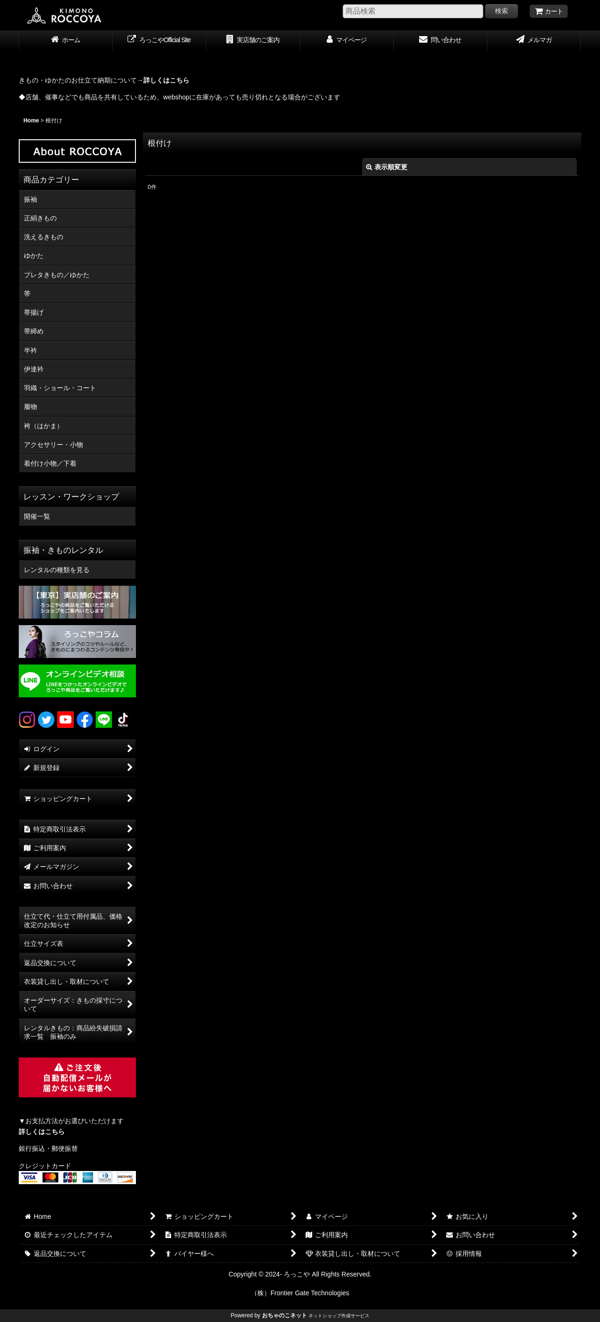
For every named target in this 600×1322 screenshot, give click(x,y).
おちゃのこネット (284, 1315)
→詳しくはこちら (163, 80)
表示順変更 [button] (386, 167)
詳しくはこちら (42, 1131)
